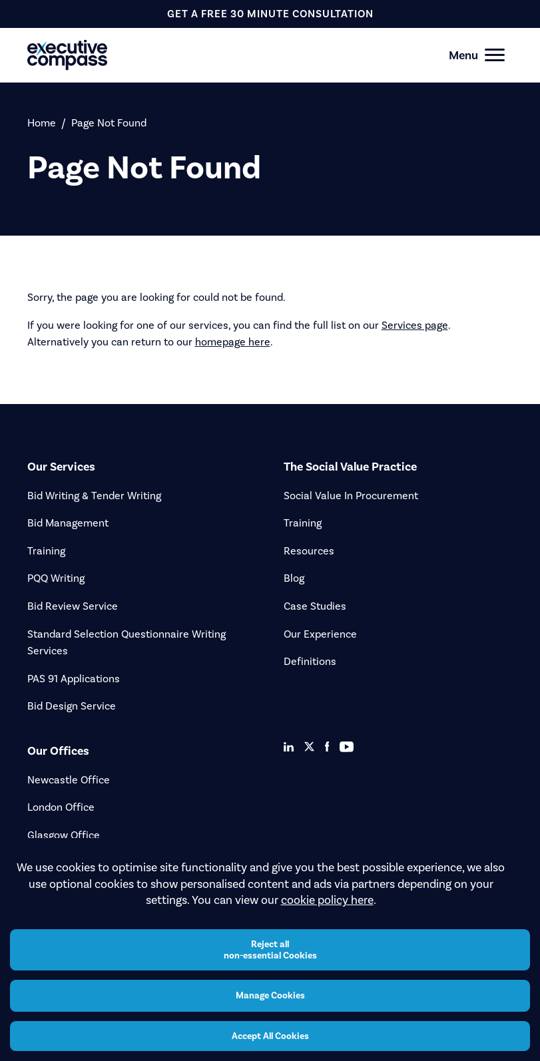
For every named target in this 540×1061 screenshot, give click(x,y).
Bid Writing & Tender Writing (94, 495)
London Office (61, 807)
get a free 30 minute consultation (270, 13)
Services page (415, 325)
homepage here (232, 341)
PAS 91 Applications (73, 678)
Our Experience (320, 634)
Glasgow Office (63, 835)
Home (41, 122)
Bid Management (68, 523)
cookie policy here (327, 900)
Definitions (310, 661)
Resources (309, 550)
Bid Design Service (71, 706)
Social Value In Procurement (351, 495)
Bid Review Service (72, 606)
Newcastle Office (68, 779)
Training (46, 550)
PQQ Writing (56, 578)
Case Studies (315, 606)
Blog (294, 578)
